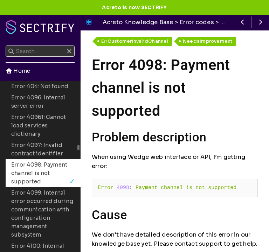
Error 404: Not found (40, 86)
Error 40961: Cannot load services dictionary (38, 125)
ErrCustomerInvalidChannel (134, 41)
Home (18, 71)
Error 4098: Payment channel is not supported (43, 173)
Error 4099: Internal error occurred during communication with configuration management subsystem (42, 213)
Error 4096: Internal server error (38, 101)
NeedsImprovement (208, 41)
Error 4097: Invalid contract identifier (37, 149)
